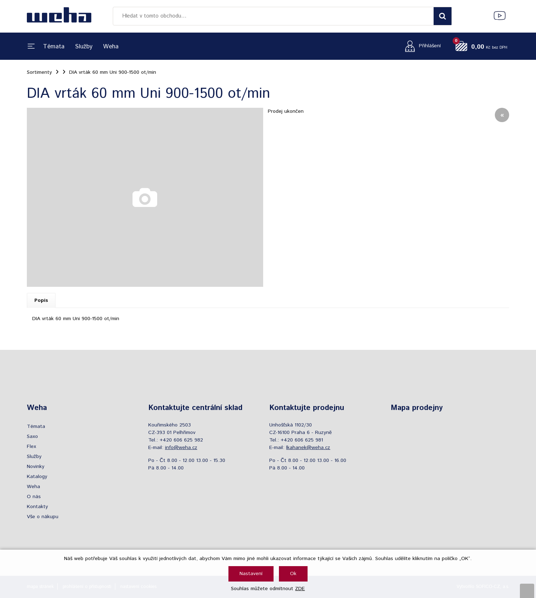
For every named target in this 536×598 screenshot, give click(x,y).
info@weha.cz (181, 447)
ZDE (300, 588)
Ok (293, 573)
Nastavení (251, 573)
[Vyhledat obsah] (443, 16)
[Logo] (59, 16)
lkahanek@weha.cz (308, 447)
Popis (41, 300)
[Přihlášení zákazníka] (421, 46)
